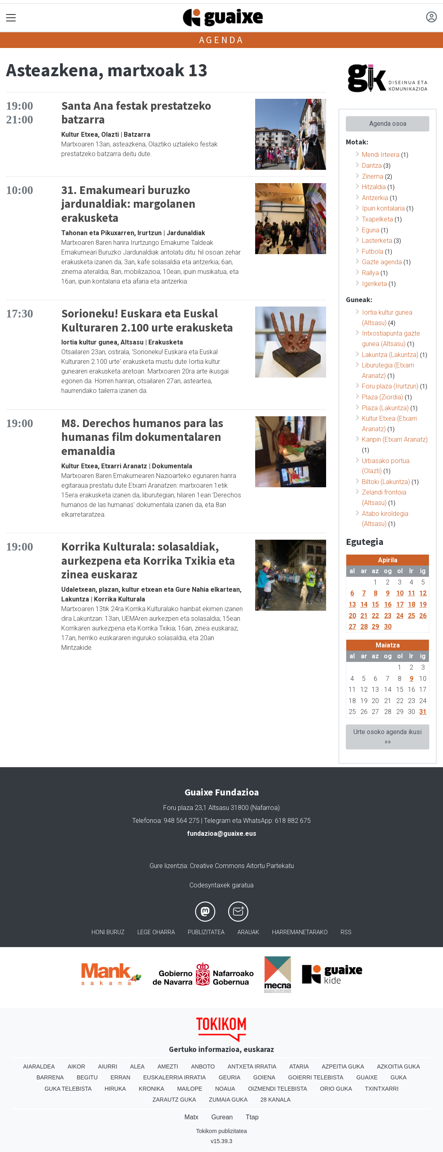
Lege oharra (156, 932)
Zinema (372, 176)
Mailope (189, 1088)
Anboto (203, 1066)
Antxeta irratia (252, 1066)
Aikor (76, 1066)
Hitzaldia (374, 187)
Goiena (264, 1077)
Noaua (225, 1088)
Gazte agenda (382, 262)
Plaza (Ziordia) (382, 397)
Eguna (370, 230)
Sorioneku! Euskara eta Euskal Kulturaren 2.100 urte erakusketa (147, 320)
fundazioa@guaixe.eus (221, 833)
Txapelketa (377, 219)
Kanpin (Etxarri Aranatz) (395, 439)
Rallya (370, 273)
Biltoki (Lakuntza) (386, 482)
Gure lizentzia (168, 866)
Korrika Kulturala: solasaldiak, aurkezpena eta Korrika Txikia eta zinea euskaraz (148, 560)
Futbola (372, 251)
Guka (399, 1077)
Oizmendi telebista (277, 1088)
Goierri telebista (315, 1077)
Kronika (151, 1088)
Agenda (221, 39)
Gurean (222, 1117)
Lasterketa (377, 240)
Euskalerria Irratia (174, 1077)
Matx (191, 1117)
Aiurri (107, 1066)
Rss (346, 932)
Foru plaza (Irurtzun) (390, 386)
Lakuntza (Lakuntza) (390, 355)
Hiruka (115, 1088)
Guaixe (367, 1077)
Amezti (168, 1066)
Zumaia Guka (228, 1099)
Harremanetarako (300, 932)
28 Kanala (275, 1099)
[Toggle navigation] (11, 18)
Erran (120, 1077)
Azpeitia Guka (343, 1066)
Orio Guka (336, 1088)
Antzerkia (375, 198)
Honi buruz (108, 932)
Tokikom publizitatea (221, 1131)
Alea (137, 1066)
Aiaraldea (39, 1066)
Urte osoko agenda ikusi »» (388, 736)
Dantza (372, 165)
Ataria (299, 1066)
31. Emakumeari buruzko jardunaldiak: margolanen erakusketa (128, 204)
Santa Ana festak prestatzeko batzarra (136, 112)
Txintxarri (381, 1088)
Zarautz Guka (174, 1099)
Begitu (87, 1077)
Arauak (248, 932)
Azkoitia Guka (398, 1066)
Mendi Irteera (380, 155)
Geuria (230, 1077)
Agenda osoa (387, 123)
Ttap (252, 1117)
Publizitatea (206, 932)
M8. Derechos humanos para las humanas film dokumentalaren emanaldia (142, 437)
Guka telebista (68, 1088)
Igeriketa (374, 284)
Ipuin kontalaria (383, 208)
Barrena (50, 1077)
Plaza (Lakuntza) (385, 408)
